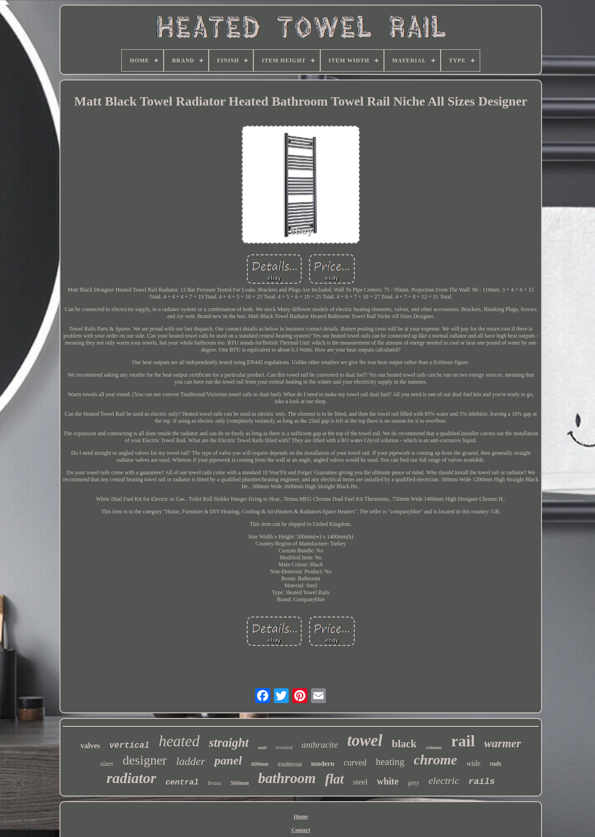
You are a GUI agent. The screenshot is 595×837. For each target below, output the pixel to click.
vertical (129, 745)
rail (463, 741)
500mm (240, 782)
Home (301, 816)
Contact (301, 830)
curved (355, 762)
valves (90, 746)
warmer (502, 743)
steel (360, 781)
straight (229, 743)
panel (228, 760)
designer (145, 760)
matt (262, 747)
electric (444, 780)
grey (413, 782)
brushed (284, 747)
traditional (290, 764)
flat (334, 778)
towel (365, 740)
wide (473, 763)
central (181, 782)
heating (390, 761)
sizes (106, 763)
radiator (131, 778)
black (404, 744)
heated (179, 741)
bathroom (287, 778)
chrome (435, 759)
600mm (260, 764)
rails (482, 782)
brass (214, 782)
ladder (190, 761)
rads (496, 763)
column (434, 747)
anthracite (320, 745)
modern (322, 763)
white (388, 781)
